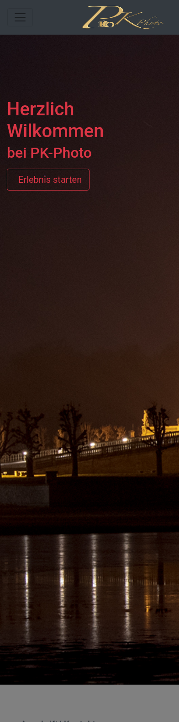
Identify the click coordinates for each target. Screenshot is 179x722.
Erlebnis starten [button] (48, 180)
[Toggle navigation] (20, 17)
